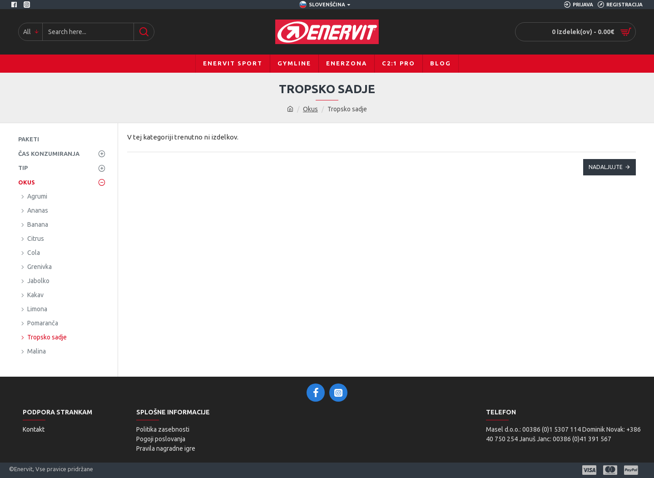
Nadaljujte (606, 167)
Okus (310, 109)
